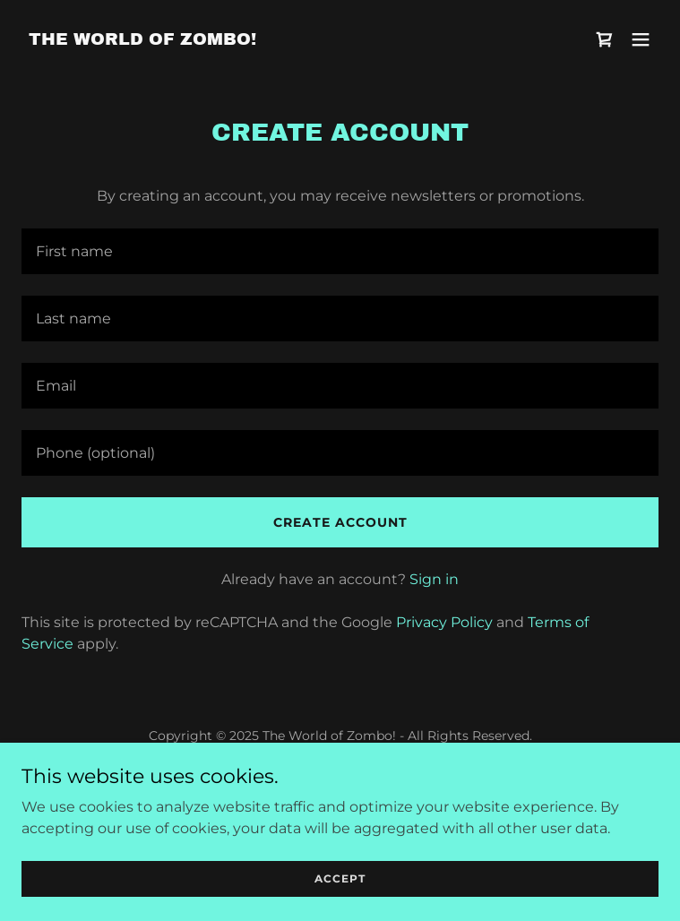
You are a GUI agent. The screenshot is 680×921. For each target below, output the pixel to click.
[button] (640, 39)
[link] (142, 39)
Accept (340, 878)
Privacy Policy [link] (444, 622)
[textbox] (340, 251)
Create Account (340, 522)
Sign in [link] (434, 579)
